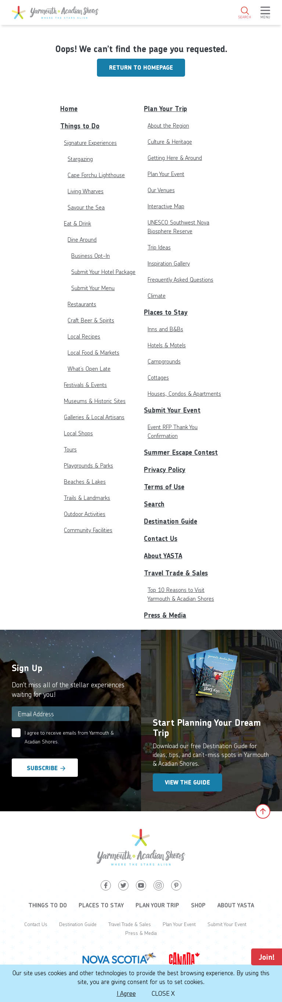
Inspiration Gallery (169, 263)
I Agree (126, 993)
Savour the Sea (86, 207)
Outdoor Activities (84, 514)
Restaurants (82, 304)
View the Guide (187, 782)
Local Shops (78, 433)
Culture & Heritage (170, 141)
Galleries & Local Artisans (94, 417)
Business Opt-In (90, 255)
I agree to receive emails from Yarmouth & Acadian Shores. (69, 737)
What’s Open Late (89, 368)
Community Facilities (88, 530)
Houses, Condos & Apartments (184, 393)
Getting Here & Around (175, 157)
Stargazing (80, 158)
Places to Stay (166, 312)
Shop (198, 905)
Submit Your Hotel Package (103, 271)
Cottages (158, 377)
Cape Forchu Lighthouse (96, 175)
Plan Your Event (166, 174)
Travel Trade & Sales (176, 573)
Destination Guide (170, 521)
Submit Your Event (172, 410)
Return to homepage (141, 68)
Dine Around (82, 239)
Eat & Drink (77, 223)
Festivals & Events (85, 384)
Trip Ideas (159, 247)
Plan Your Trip (165, 109)
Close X (163, 993)
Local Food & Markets (93, 352)
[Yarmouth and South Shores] (55, 12)
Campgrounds (164, 361)
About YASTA (163, 556)
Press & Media (165, 615)
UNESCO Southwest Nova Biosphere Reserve (178, 226)
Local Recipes (84, 336)
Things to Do (80, 126)
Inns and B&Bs (165, 329)
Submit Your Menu (93, 288)
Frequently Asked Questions (180, 279)
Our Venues (161, 190)
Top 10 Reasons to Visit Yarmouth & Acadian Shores (181, 594)
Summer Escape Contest (181, 452)
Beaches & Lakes (85, 481)
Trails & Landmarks (87, 497)
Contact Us (160, 538)
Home (68, 109)
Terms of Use (164, 487)
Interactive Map (166, 206)
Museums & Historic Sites (95, 401)
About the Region (168, 125)
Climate (157, 295)
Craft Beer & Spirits (91, 320)
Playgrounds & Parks (88, 465)
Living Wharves (86, 191)
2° (256, 38)
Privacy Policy (164, 469)
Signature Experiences (90, 142)
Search (154, 504)
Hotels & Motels (167, 345)
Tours (70, 449)
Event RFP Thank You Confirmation (173, 431)
